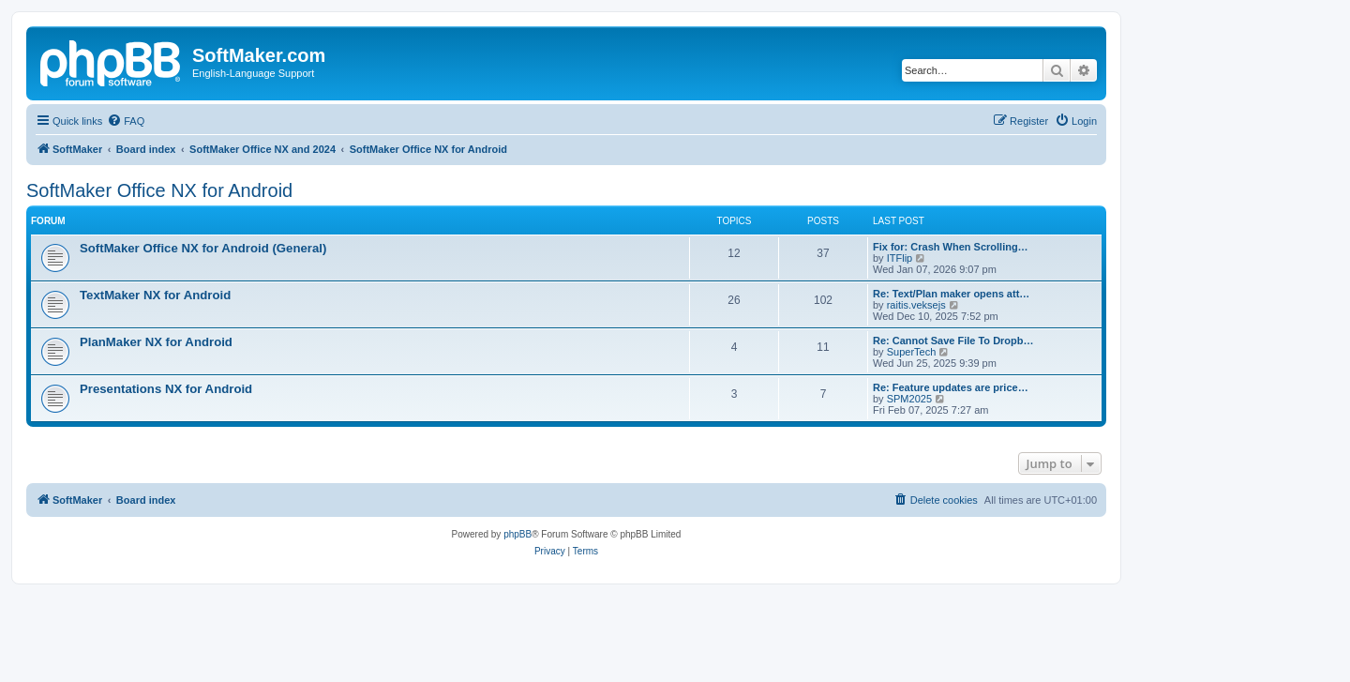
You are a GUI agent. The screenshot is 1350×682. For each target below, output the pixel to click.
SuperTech (912, 351)
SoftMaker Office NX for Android (159, 190)
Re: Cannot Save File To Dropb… (953, 340)
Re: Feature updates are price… (950, 387)
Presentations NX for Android (166, 389)
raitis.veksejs (916, 305)
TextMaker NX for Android (155, 295)
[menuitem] (125, 121)
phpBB (517, 534)
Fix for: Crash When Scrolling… (950, 246)
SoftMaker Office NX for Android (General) (203, 248)
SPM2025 (909, 398)
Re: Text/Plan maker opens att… (951, 293)
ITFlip (900, 258)
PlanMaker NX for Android (156, 342)
